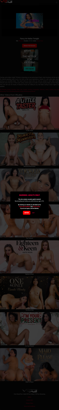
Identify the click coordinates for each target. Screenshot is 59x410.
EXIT (33, 213)
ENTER (27, 213)
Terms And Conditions (24, 206)
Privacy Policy (36, 206)
